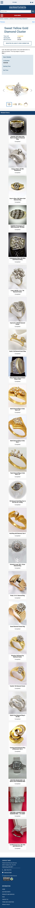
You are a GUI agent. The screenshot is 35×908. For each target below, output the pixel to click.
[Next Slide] (31, 90)
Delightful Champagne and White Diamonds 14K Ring (17, 226)
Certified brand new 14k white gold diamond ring (17, 845)
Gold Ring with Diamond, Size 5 (17, 533)
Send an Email (7, 872)
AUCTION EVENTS (6, 891)
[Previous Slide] (3, 90)
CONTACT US (5, 899)
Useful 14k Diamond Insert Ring (17, 351)
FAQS (3, 896)
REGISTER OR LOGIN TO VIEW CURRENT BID (17, 43)
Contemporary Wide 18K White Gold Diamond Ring (17, 259)
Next (33, 22)
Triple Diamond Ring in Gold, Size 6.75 (17, 473)
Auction (6, 18)
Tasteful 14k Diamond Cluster (17, 686)
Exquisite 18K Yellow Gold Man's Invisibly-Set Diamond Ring (17, 138)
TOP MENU (9, 2)
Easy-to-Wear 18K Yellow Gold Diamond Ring (17, 199)
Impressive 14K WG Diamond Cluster (17, 323)
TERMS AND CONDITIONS (8, 902)
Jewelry (11, 18)
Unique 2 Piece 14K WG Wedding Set (17, 169)
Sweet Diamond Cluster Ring (17, 626)
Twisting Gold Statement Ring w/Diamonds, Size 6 (17, 748)
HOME (3, 889)
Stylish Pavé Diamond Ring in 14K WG (17, 716)
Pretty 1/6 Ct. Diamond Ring (17, 595)
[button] (9, 104)
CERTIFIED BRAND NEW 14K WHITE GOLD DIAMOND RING (17, 780)
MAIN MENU (11, 15)
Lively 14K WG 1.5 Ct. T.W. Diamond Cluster (17, 291)
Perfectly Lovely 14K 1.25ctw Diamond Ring (17, 565)
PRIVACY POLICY (6, 904)
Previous (2, 22)
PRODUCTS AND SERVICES (8, 894)
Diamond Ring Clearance (21, 18)
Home (1, 18)
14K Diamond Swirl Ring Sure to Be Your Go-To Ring (17, 501)
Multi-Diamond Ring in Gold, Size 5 (17, 441)
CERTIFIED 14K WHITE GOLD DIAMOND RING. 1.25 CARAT (17, 813)
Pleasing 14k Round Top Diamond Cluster (17, 656)
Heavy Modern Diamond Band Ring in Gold (17, 378)
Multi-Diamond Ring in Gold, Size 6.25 (17, 409)
